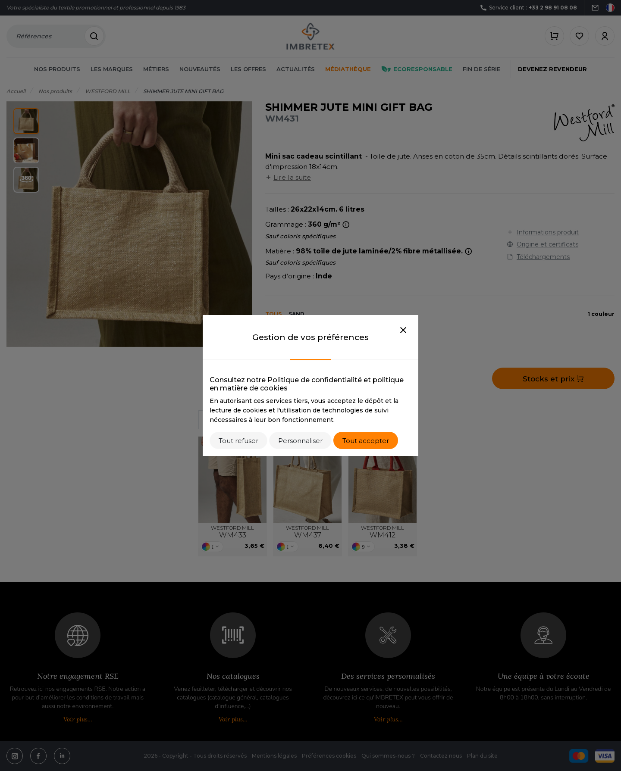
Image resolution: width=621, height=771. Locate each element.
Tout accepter (365, 441)
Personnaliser (300, 441)
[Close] (403, 330)
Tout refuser (238, 441)
